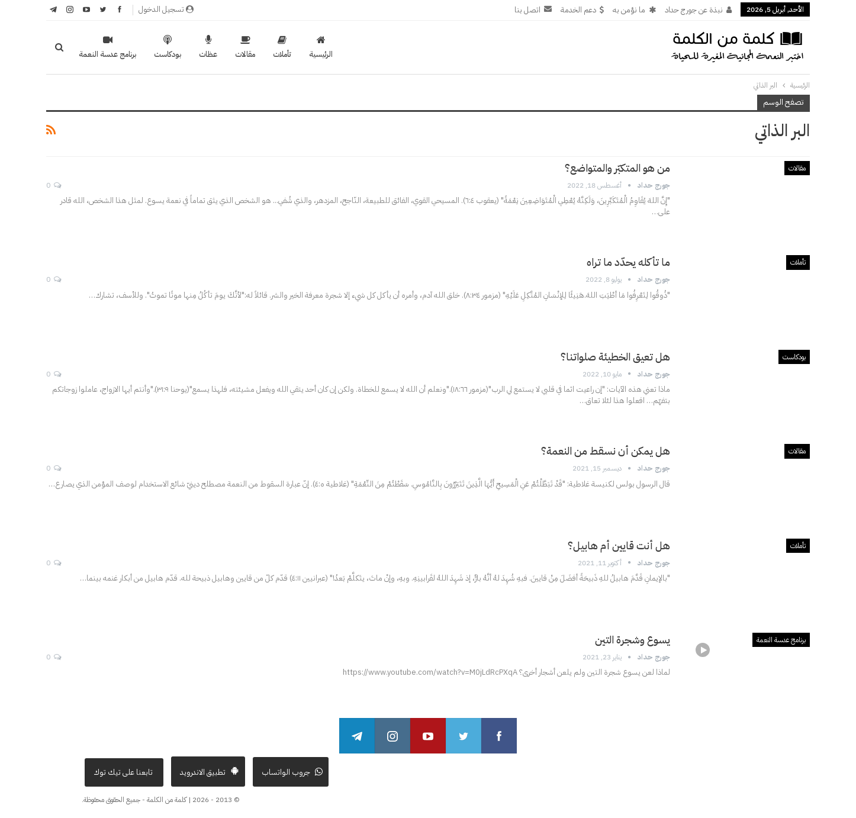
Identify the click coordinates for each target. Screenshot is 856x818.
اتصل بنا (533, 9)
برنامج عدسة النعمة (107, 47)
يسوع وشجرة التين (632, 640)
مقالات (245, 47)
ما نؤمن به (634, 9)
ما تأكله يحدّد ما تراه (628, 262)
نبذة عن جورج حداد (698, 9)
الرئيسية (321, 47)
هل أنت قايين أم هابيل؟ (619, 545)
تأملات (282, 47)
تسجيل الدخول (166, 9)
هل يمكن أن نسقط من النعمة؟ (605, 451)
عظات (208, 47)
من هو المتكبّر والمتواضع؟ (617, 168)
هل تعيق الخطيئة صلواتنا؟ (615, 357)
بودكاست (167, 47)
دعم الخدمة (582, 9)
